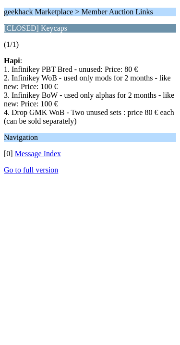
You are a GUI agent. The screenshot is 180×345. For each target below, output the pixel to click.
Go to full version (31, 170)
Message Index (38, 154)
